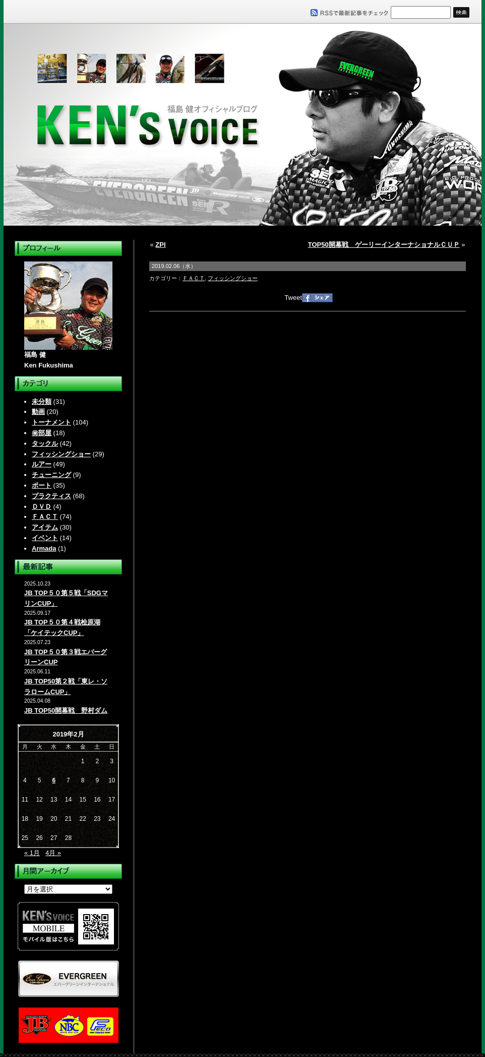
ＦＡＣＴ (45, 516)
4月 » (53, 853)
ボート (41, 485)
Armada (44, 548)
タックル (45, 443)
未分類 (41, 401)
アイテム (45, 527)
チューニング (51, 475)
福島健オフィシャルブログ (242, 125)
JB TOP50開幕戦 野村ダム (65, 710)
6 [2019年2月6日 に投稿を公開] (53, 780)
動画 (38, 411)
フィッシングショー (61, 454)
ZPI (160, 244)
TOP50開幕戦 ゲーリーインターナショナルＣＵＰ (384, 244)
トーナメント (51, 422)
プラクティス (51, 496)
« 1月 (32, 853)
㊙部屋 (41, 433)
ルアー (41, 464)
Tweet (293, 297)
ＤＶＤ (41, 506)
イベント (45, 538)
